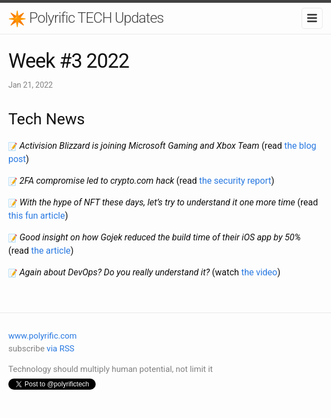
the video (259, 272)
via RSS (61, 349)
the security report (235, 180)
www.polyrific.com (42, 336)
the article (51, 250)
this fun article (36, 215)
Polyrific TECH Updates (86, 18)
